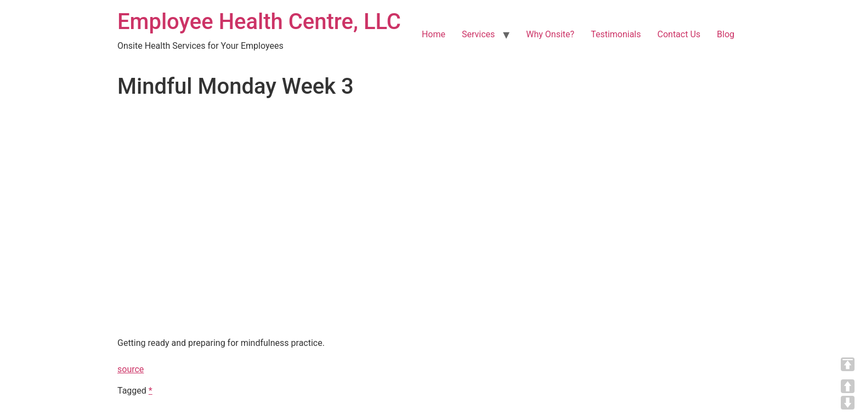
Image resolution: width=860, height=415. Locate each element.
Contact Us (679, 34)
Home (433, 34)
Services (478, 34)
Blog (725, 34)
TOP (848, 364)
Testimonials (616, 34)
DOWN (848, 403)
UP (848, 386)
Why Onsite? (550, 34)
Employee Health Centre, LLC (259, 22)
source (130, 369)
